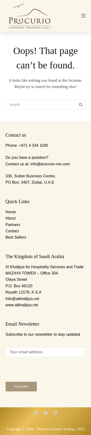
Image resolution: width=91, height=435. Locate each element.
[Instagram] (45, 413)
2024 (80, 429)
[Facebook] (36, 413)
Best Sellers (16, 237)
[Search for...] (41, 104)
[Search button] (81, 104)
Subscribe (21, 386)
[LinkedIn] (55, 413)
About (11, 218)
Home (11, 212)
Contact (12, 231)
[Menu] (83, 15)
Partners (13, 225)
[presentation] (42, 372)
